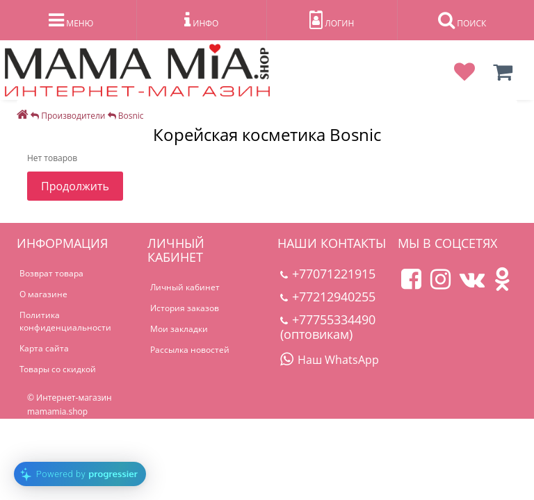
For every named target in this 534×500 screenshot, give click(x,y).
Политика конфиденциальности (65, 321)
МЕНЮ (71, 20)
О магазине (43, 294)
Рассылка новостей (189, 350)
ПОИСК (462, 20)
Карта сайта (44, 348)
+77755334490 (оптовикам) (327, 326)
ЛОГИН (331, 20)
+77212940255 (327, 296)
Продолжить (75, 186)
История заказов (184, 308)
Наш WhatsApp (329, 359)
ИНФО (201, 20)
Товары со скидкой (57, 369)
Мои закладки (179, 329)
